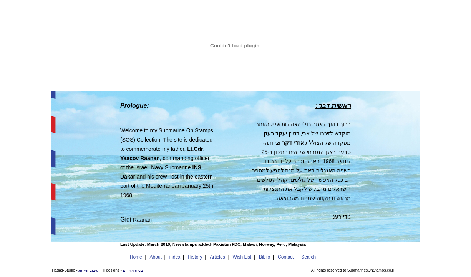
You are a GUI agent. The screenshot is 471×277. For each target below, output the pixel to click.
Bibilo (264, 257)
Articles (217, 257)
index (175, 257)
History (195, 257)
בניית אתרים (133, 270)
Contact (286, 257)
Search (308, 257)
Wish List (241, 257)
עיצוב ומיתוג (88, 270)
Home (136, 257)
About (156, 257)
